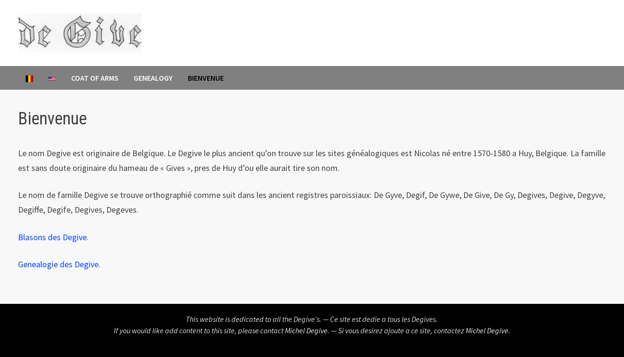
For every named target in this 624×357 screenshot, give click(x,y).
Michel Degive (306, 330)
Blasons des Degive (52, 237)
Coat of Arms (95, 78)
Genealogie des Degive (58, 264)
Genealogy (153, 78)
